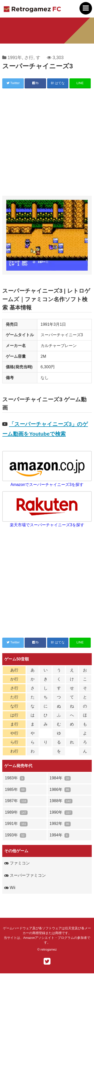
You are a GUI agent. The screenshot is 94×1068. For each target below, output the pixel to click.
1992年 (60, 823)
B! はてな (58, 83)
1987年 (16, 801)
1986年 (60, 789)
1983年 (15, 778)
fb (35, 83)
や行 (14, 733)
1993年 (15, 835)
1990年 (61, 812)
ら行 (14, 742)
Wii (9, 887)
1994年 (59, 835)
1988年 (61, 801)
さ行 (28, 57)
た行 (14, 697)
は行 (14, 715)
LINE (79, 83)
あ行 (14, 670)
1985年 (15, 789)
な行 (14, 706)
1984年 (60, 778)
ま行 (14, 724)
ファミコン (17, 863)
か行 (14, 679)
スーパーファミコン (25, 875)
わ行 (14, 751)
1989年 (16, 812)
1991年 (15, 57)
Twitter (13, 83)
